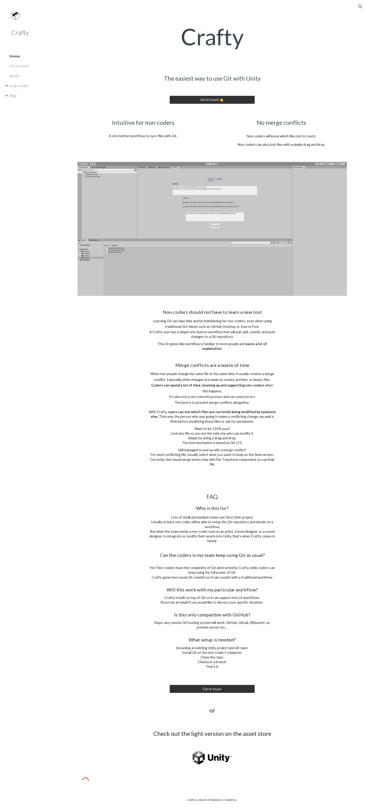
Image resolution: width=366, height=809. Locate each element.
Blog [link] (12, 95)
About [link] (14, 76)
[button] (360, 6)
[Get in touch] (212, 689)
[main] (212, 37)
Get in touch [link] (19, 66)
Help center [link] (19, 85)
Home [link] (14, 56)
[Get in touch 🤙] (212, 99)
